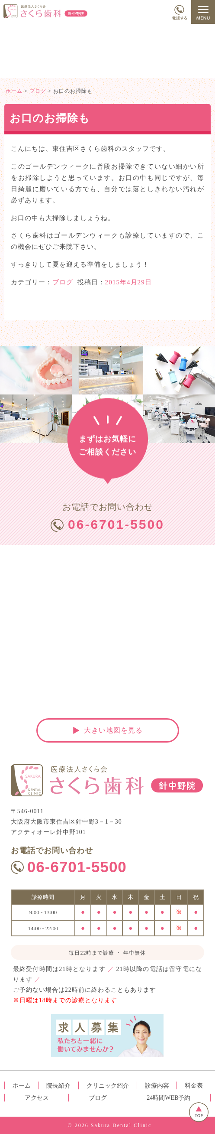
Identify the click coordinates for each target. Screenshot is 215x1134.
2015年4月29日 (128, 282)
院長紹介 (58, 1085)
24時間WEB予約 (168, 1098)
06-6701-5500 (116, 524)
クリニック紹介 (108, 1085)
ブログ (62, 282)
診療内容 (157, 1085)
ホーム (22, 1085)
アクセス (37, 1098)
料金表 (194, 1085)
